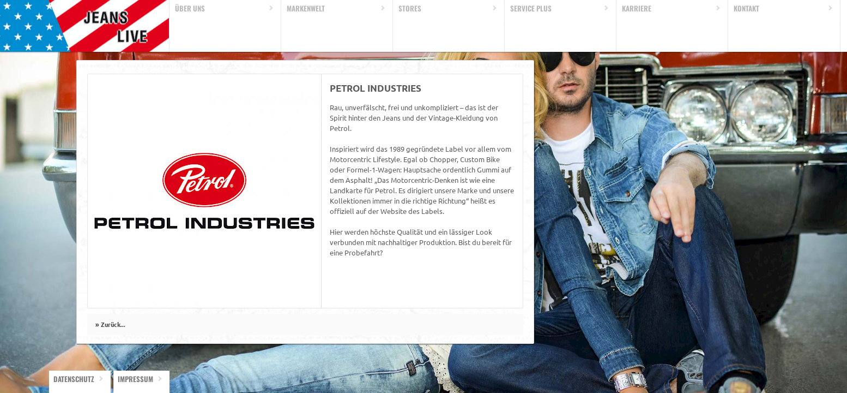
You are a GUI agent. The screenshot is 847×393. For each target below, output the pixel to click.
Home (85, 26)
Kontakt (746, 8)
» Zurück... (110, 324)
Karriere (636, 8)
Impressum (135, 378)
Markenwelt (306, 8)
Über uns (190, 8)
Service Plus (531, 8)
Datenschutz (73, 378)
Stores (409, 8)
